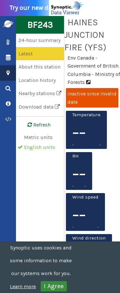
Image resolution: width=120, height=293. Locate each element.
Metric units (38, 137)
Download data (39, 107)
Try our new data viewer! (49, 8)
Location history (37, 80)
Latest (26, 54)
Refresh (35, 125)
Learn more (23, 286)
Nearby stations (40, 93)
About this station (39, 67)
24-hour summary (39, 40)
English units (39, 147)
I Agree (54, 286)
